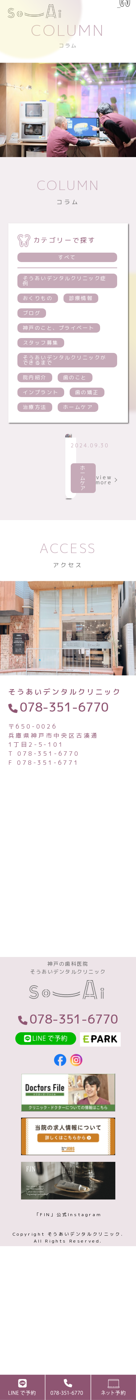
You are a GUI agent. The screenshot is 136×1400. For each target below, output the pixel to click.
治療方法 (35, 433)
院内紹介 (35, 403)
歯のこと (75, 403)
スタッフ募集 (41, 369)
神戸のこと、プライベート (59, 354)
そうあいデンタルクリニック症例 (65, 307)
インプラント (41, 418)
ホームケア (78, 433)
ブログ (32, 339)
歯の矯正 (87, 418)
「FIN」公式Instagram (68, 1313)
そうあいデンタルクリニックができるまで (65, 386)
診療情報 (81, 324)
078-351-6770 (64, 795)
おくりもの (38, 324)
